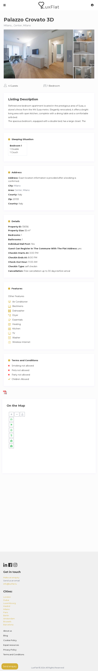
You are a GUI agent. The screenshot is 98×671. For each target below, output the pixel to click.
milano (6, 609)
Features (15, 288)
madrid (6, 606)
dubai (6, 600)
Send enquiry (10, 666)
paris (5, 612)
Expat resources (11, 645)
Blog (5, 635)
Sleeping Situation (20, 139)
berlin (6, 615)
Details (14, 221)
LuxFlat (50, 6)
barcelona (8, 624)
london (7, 597)
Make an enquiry (11, 577)
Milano (17, 185)
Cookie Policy (10, 640)
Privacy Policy (9, 650)
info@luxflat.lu (10, 584)
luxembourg (9, 603)
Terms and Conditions (23, 360)
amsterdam (9, 618)
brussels (7, 621)
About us (7, 631)
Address (15, 172)
